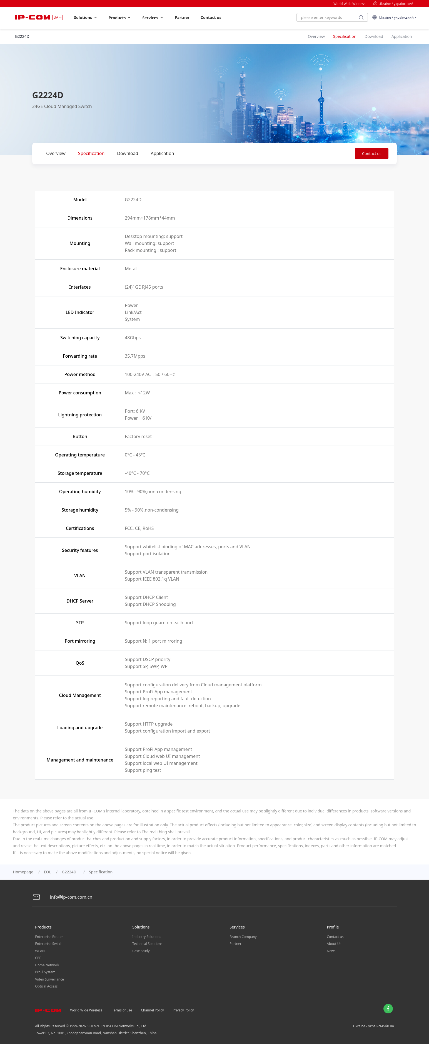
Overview (56, 153)
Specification (91, 153)
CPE (38, 957)
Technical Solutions (147, 943)
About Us (334, 943)
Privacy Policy (183, 1008)
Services (153, 17)
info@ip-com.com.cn (62, 897)
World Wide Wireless (349, 3)
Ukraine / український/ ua (373, 1024)
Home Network (47, 964)
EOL (47, 871)
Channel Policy (152, 1008)
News (331, 950)
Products (120, 17)
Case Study (140, 950)
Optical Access (46, 985)
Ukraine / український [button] (393, 17)
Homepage (23, 871)
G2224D (70, 871)
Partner (182, 17)
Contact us (211, 17)
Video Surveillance (49, 978)
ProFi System (45, 971)
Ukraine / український (393, 3)
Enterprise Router (49, 936)
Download (127, 153)
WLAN (39, 950)
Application (162, 153)
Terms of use (122, 1008)
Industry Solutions (146, 936)
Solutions (86, 17)
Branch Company (243, 936)
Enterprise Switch (48, 943)
